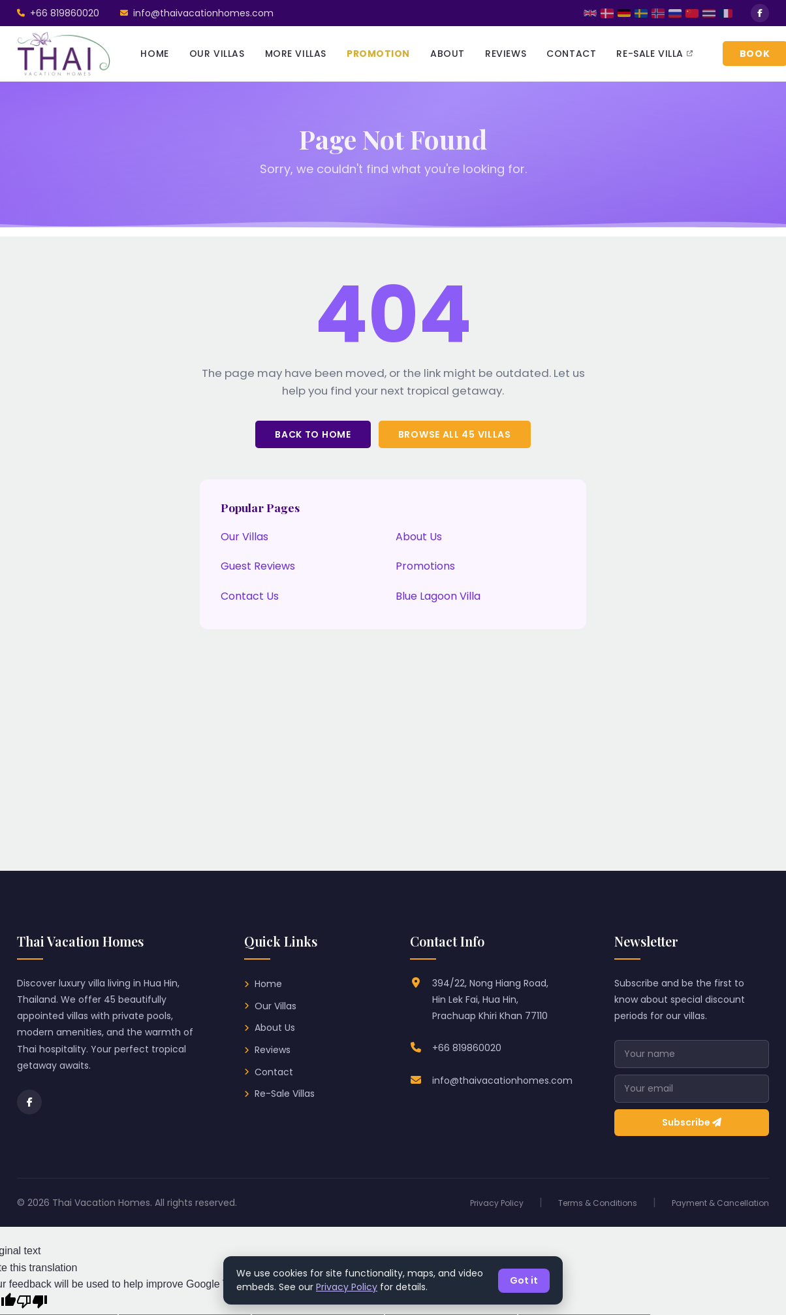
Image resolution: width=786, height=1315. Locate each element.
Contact (274, 1072)
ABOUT (447, 53)
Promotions (425, 566)
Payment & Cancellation (720, 1203)
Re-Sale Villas (285, 1093)
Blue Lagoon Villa (438, 596)
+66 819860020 (466, 1047)
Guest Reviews (258, 566)
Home (268, 983)
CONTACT (571, 53)
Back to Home (313, 434)
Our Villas (244, 536)
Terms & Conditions (597, 1203)
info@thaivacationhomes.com (502, 1080)
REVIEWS (505, 53)
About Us (419, 536)
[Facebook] (29, 1102)
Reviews (273, 1049)
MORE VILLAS (295, 53)
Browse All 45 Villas (454, 434)
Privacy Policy (497, 1203)
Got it (524, 1280)
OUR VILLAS (217, 53)
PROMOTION (378, 53)
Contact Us (250, 596)
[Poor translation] (32, 1302)
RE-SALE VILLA (654, 53)
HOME (154, 53)
